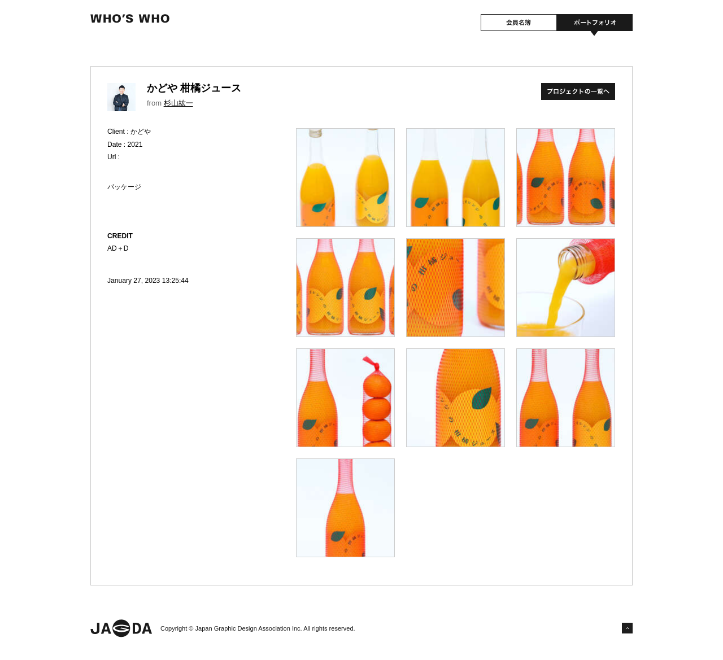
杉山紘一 (178, 103)
